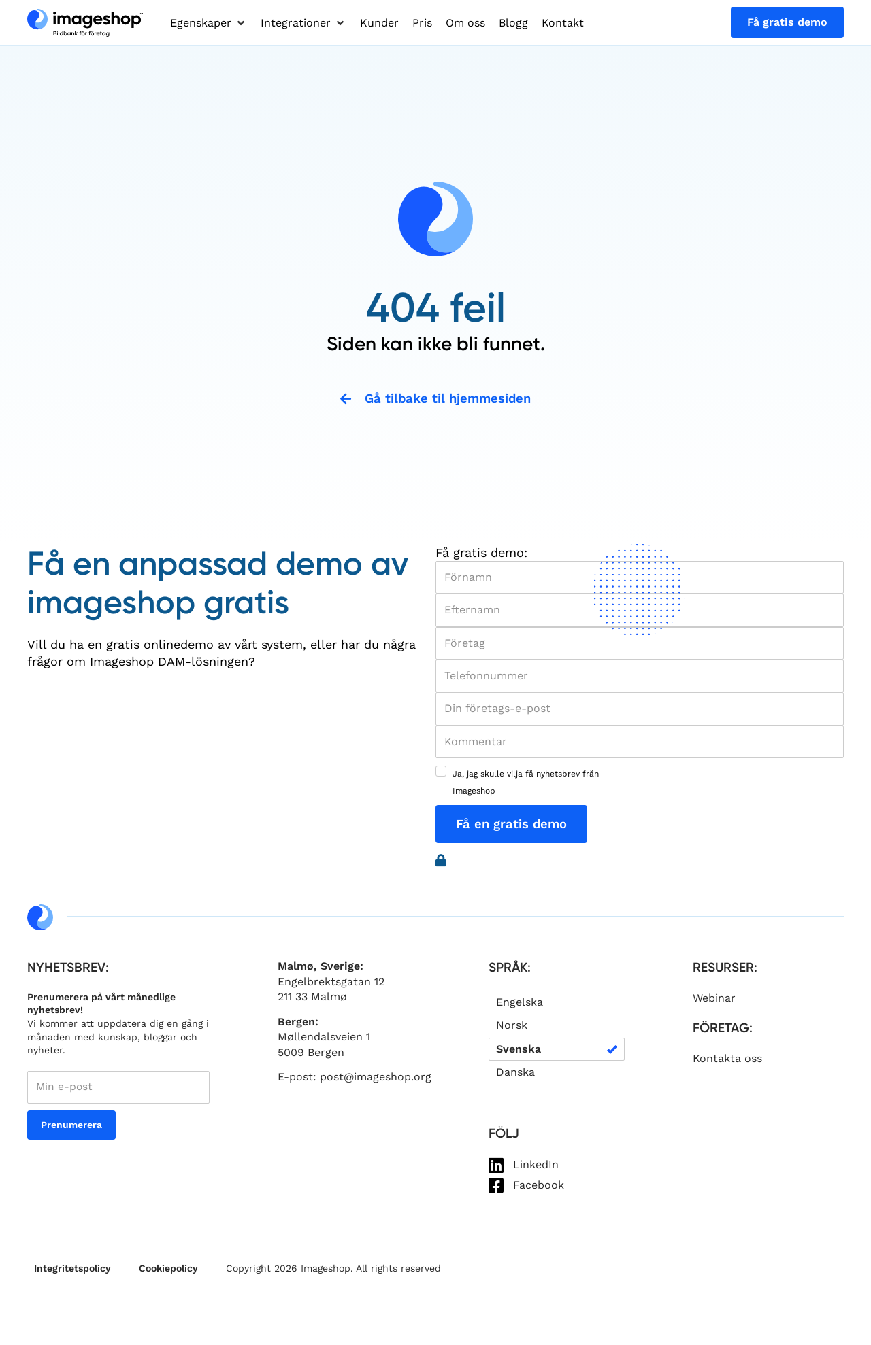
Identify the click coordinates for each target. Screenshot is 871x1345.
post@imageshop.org (375, 1078)
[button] (208, 23)
